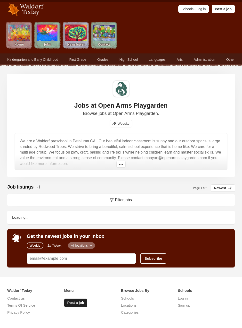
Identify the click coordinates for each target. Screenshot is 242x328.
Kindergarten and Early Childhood (32, 59)
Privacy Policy (18, 312)
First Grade (77, 59)
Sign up (184, 305)
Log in (183, 298)
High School (129, 59)
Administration (204, 59)
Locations (129, 305)
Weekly (35, 245)
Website (123, 123)
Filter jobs (123, 200)
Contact (104, 36)
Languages (157, 59)
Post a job (223, 9)
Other (230, 59)
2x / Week (55, 245)
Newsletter (76, 36)
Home (19, 36)
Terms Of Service (21, 305)
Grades (102, 59)
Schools (127, 298)
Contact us (16, 298)
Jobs (47, 36)
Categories (130, 312)
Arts (180, 59)
